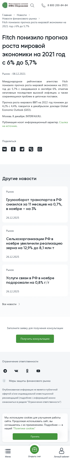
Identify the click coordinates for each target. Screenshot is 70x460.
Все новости (11, 304)
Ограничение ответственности (20, 361)
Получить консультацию (35, 338)
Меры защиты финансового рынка (29, 381)
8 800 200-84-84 (55, 5)
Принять (35, 436)
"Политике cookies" (24, 428)
